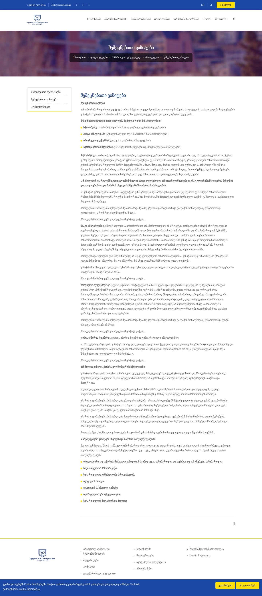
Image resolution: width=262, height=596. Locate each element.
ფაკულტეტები (161, 19)
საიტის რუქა (143, 549)
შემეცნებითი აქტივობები (46, 92)
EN (202, 5)
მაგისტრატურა (145, 555)
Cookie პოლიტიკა (200, 555)
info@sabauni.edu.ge (61, 5)
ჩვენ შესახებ (93, 19)
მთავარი (79, 57)
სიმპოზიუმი (220, 19)
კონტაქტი (89, 566)
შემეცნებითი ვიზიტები (176, 57)
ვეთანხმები (225, 585)
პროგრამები (144, 568)
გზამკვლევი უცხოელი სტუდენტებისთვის (96, 551)
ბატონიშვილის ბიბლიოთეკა (207, 549)
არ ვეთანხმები (247, 585)
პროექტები (152, 57)
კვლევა (206, 19)
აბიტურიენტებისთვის (115, 19)
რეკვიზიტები (90, 560)
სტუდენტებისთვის (140, 19)
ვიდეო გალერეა (36, 5)
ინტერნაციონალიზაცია (186, 19)
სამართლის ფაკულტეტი (126, 57)
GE (211, 5)
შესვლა (225, 4)
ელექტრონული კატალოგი (99, 573)
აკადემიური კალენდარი (151, 562)
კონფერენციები (40, 107)
